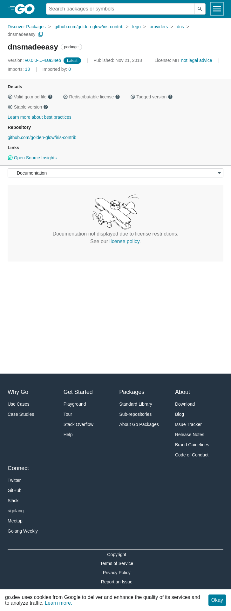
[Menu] (115, 172)
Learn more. (58, 603)
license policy (124, 241)
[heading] (27, 9)
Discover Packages (27, 26)
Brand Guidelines (192, 444)
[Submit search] (200, 9)
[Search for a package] (120, 9)
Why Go (18, 392)
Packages (131, 392)
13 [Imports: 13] (19, 69)
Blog (179, 414)
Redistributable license (91, 96)
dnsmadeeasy (21, 34)
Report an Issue (116, 581)
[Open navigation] (217, 9)
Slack (13, 500)
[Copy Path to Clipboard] (41, 34)
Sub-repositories (135, 414)
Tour (68, 414)
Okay (217, 600)
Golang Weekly (23, 531)
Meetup (15, 520)
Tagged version (151, 96)
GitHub (15, 490)
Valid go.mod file (30, 96)
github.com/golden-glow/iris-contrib (89, 26)
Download (185, 404)
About (182, 392)
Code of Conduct (191, 454)
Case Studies (21, 414)
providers (159, 26)
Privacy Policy (117, 572)
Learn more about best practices (39, 117)
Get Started (78, 392)
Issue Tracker (188, 424)
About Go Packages (139, 424)
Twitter (14, 480)
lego (136, 26)
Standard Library (135, 404)
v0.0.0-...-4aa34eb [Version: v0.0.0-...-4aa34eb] (35, 60)
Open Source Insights (32, 157)
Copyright (116, 554)
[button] (10, 96)
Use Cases (18, 404)
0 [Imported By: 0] (57, 69)
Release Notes (189, 434)
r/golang (16, 510)
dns (180, 26)
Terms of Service (116, 563)
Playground (75, 404)
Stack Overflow (78, 424)
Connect (18, 468)
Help (68, 434)
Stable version (28, 107)
